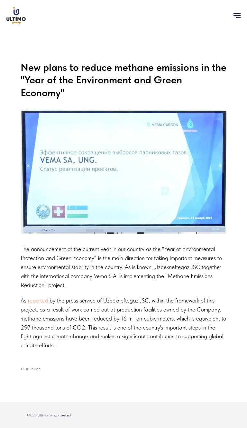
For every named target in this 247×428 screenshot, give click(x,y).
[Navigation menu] (237, 15)
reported (39, 300)
